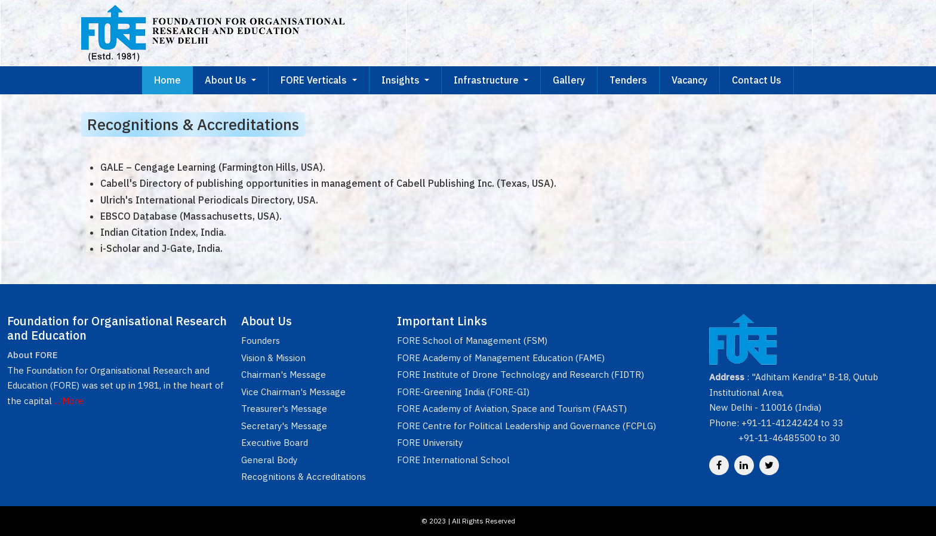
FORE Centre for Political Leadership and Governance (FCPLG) (526, 426)
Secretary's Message (284, 426)
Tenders (628, 80)
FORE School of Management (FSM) (472, 340)
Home (167, 80)
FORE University (430, 442)
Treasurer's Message (284, 408)
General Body (269, 460)
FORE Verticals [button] (315, 80)
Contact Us (756, 80)
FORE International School (453, 460)
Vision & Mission (273, 358)
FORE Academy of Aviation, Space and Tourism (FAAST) (512, 408)
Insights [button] (401, 80)
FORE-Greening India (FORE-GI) (463, 392)
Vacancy (689, 80)
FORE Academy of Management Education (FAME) (501, 358)
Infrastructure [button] (487, 80)
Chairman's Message (283, 374)
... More (69, 400)
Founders (260, 340)
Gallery (569, 80)
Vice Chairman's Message (293, 392)
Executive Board (274, 442)
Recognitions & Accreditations (303, 476)
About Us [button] (227, 80)
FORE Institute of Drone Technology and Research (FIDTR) (520, 374)
